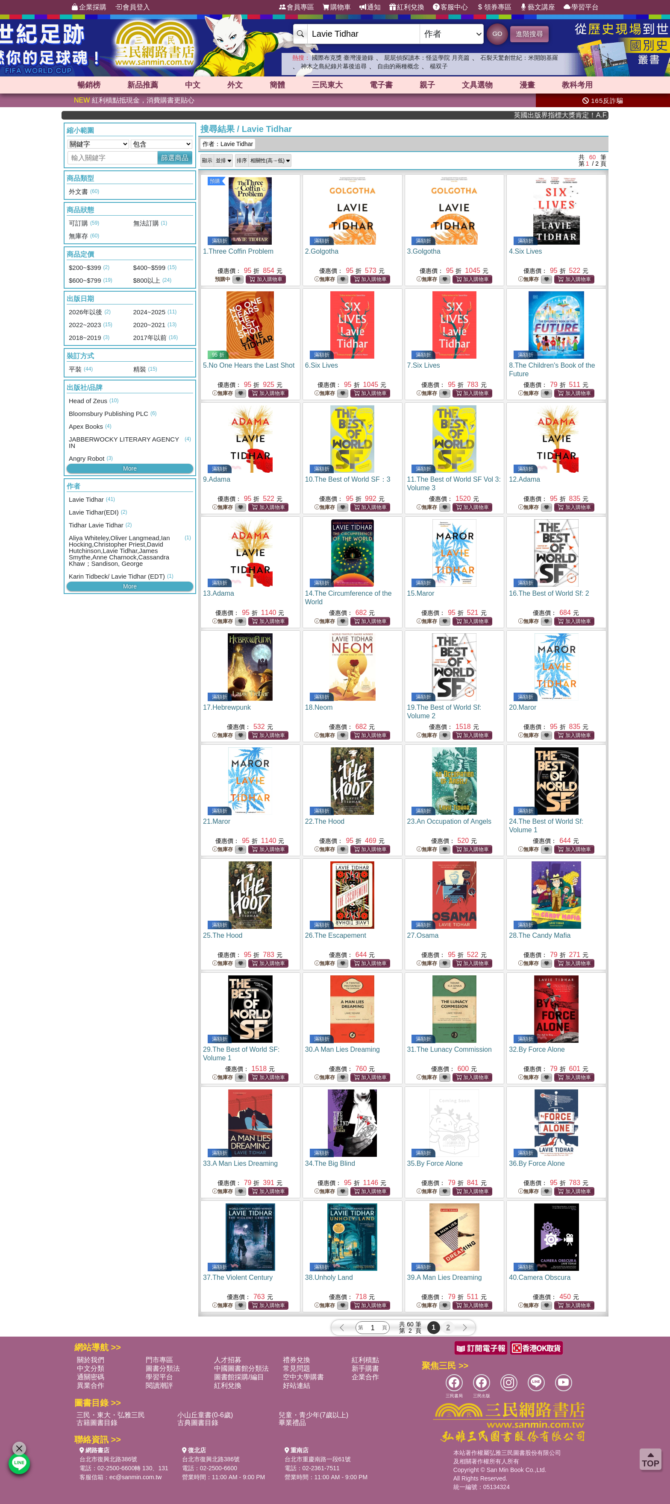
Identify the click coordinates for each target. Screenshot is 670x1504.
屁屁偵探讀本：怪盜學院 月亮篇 (427, 57)
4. (525, 251)
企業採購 (88, 7)
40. (539, 1277)
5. (248, 365)
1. (238, 251)
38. (329, 1277)
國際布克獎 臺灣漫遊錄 (342, 57)
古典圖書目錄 (197, 1422)
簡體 (277, 85)
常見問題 (296, 1368)
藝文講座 (537, 7)
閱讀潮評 (159, 1385)
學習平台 (581, 7)
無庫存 (324, 279)
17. (227, 707)
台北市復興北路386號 (108, 1459)
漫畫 (527, 85)
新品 (142, 85)
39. (444, 1277)
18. (319, 707)
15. (421, 593)
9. (216, 479)
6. (321, 365)
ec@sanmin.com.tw (135, 1477)
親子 (427, 85)
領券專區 (493, 7)
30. (342, 1049)
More (130, 468)
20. (522, 707)
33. (240, 1163)
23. (449, 821)
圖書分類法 (163, 1368)
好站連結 (296, 1385)
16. (549, 593)
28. (539, 935)
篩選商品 (174, 157)
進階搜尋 (529, 34)
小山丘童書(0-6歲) (205, 1415)
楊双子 (439, 66)
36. (537, 1163)
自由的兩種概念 (398, 66)
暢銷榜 (88, 85)
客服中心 (450, 7)
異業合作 (90, 1385)
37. (238, 1277)
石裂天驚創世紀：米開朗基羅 (519, 57)
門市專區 (159, 1360)
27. (423, 935)
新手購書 (365, 1368)
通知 (370, 7)
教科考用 (577, 85)
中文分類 (90, 1368)
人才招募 (227, 1360)
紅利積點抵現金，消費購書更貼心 (134, 100)
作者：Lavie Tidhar (228, 143)
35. (435, 1163)
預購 (215, 181)
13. (218, 593)
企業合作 (365, 1377)
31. (449, 1049)
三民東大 (327, 85)
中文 (192, 85)
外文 (235, 85)
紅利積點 (365, 1360)
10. (348, 479)
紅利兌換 (406, 7)
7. (423, 365)
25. (223, 935)
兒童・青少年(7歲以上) (314, 1415)
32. (537, 1049)
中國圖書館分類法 (241, 1368)
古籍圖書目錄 (97, 1422)
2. (321, 251)
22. (325, 821)
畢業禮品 (292, 1422)
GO (497, 33)
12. (524, 479)
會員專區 (296, 7)
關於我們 (90, 1360)
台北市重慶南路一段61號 (318, 1459)
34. (330, 1163)
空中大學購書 (303, 1377)
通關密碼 (90, 1377)
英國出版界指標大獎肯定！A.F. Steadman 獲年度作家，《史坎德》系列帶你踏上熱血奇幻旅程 (575, 115)
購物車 (337, 7)
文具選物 (477, 85)
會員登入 (132, 7)
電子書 (381, 85)
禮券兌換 (296, 1360)
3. (424, 251)
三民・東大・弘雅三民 (110, 1415)
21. (216, 821)
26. (335, 935)
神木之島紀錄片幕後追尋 (334, 66)
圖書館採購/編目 (239, 1377)
